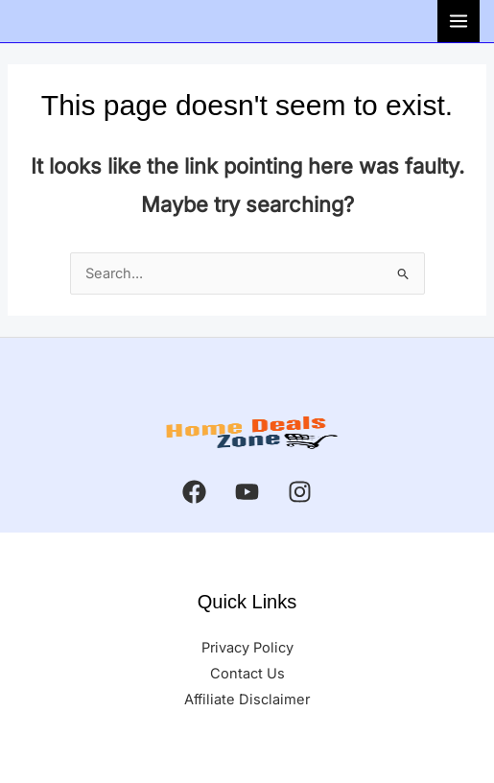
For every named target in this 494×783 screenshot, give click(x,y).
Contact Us (247, 673)
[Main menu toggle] (458, 21)
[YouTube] (247, 492)
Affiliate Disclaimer (247, 699)
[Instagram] (300, 492)
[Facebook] (194, 492)
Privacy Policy (247, 647)
